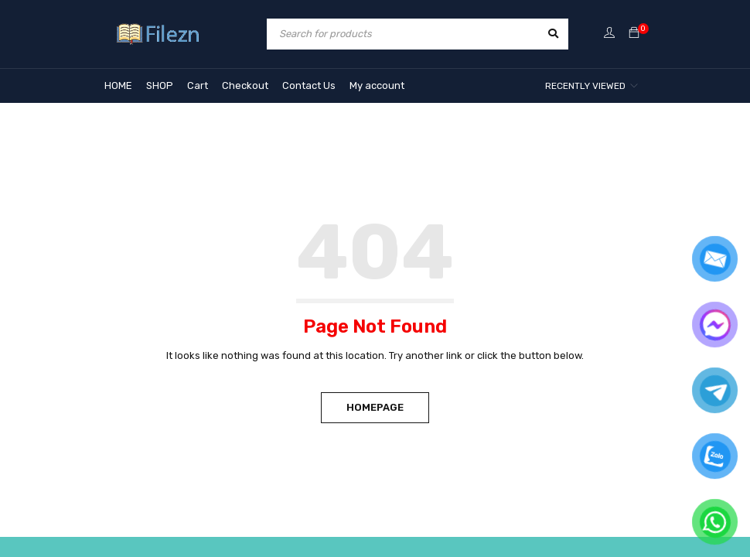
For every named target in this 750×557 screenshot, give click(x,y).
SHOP (159, 85)
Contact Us (309, 85)
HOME (118, 85)
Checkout (245, 85)
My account (376, 85)
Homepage (375, 407)
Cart (197, 85)
